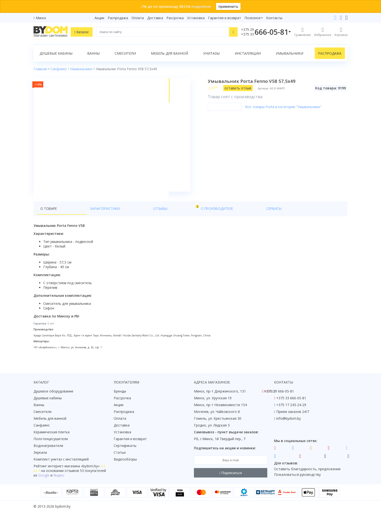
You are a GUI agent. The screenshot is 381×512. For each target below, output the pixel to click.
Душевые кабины (56, 53)
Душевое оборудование (53, 391)
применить (228, 6)
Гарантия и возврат (224, 18)
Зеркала (40, 452)
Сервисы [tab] (173, 216)
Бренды (120, 391)
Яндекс (59, 475)
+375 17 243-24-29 (291, 405)
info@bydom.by (288, 418)
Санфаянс (42, 425)
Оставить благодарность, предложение (307, 469)
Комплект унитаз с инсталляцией (61, 459)
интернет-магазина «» (74, 466)
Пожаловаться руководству (297, 474)
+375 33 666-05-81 (291, 398)
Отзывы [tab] (112, 215)
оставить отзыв (241, 88)
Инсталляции (248, 53)
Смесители (125, 53)
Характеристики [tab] (80, 216)
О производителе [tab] (142, 216)
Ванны (93, 53)
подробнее (201, 6)
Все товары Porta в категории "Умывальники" (286, 106)
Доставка (155, 18)
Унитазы (211, 53)
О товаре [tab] (49, 216)
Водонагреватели (48, 446)
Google (44, 475)
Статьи (120, 452)
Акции (99, 18)
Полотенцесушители (51, 439)
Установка (196, 18)
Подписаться (230, 473)
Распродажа (118, 18)
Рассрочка (175, 18)
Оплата (137, 18)
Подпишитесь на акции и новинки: (225, 448)
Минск (41, 18)
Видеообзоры (125, 459)
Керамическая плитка (51, 432)
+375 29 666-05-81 (279, 391)
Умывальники (289, 53)
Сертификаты (125, 446)
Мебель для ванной (169, 53)
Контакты (274, 18)
